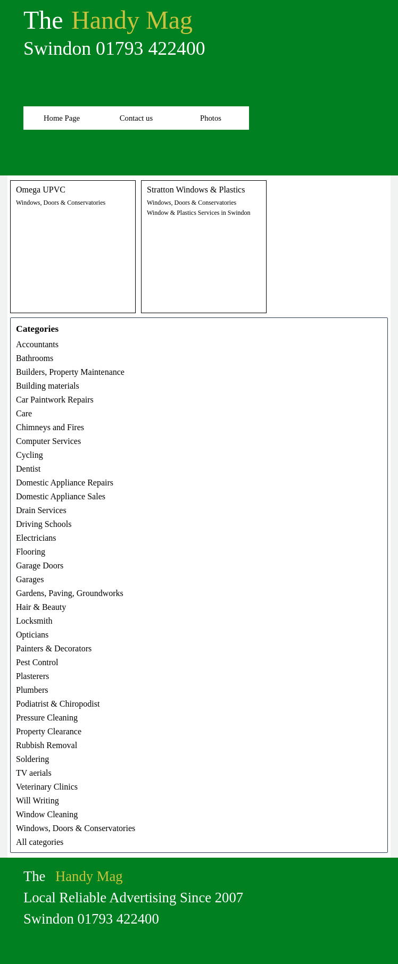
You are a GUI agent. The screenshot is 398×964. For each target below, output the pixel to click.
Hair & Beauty (41, 606)
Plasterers (32, 676)
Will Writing (37, 800)
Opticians (32, 634)
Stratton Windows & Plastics (196, 189)
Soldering (32, 759)
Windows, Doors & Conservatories (60, 202)
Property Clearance (48, 731)
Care (24, 413)
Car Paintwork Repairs (55, 399)
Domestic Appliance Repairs (64, 482)
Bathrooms (34, 358)
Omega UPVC (40, 189)
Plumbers (32, 689)
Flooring (30, 551)
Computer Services (48, 441)
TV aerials (34, 772)
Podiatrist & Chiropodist (58, 703)
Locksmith (34, 620)
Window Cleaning (47, 814)
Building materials (47, 385)
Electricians (36, 537)
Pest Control (37, 662)
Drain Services (41, 510)
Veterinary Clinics (47, 786)
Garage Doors (39, 565)
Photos (210, 118)
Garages (30, 579)
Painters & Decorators (54, 648)
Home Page (62, 118)
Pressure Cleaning (47, 717)
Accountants (37, 344)
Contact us (136, 118)
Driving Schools (43, 524)
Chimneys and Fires (50, 427)
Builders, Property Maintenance (70, 371)
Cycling (29, 454)
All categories (39, 841)
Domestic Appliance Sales (60, 496)
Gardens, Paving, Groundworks (69, 593)
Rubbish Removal (46, 745)
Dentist (28, 468)
